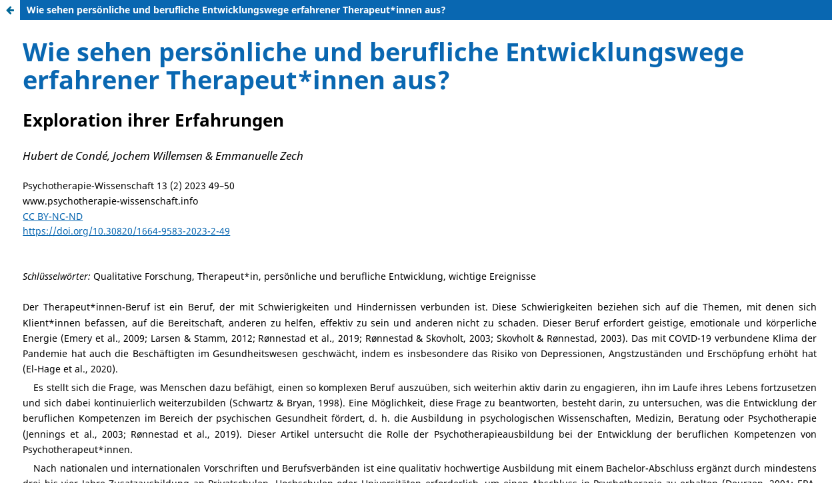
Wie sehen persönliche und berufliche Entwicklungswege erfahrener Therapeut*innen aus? (236, 9)
